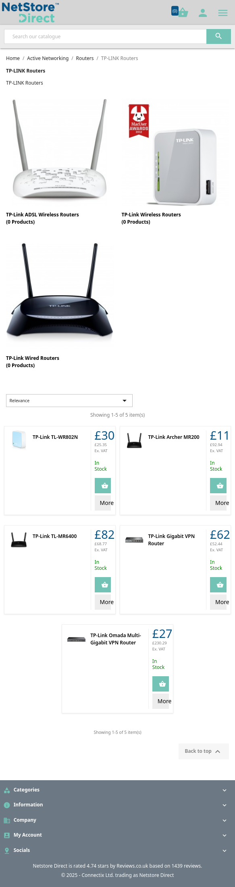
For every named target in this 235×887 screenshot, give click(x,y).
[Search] (117, 36)
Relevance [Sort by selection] (69, 400)
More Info (105, 503)
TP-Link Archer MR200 (173, 437)
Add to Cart (110, 485)
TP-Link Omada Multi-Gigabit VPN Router (115, 639)
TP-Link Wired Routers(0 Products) (32, 362)
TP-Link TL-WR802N (55, 437)
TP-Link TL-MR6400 (55, 536)
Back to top (204, 751)
